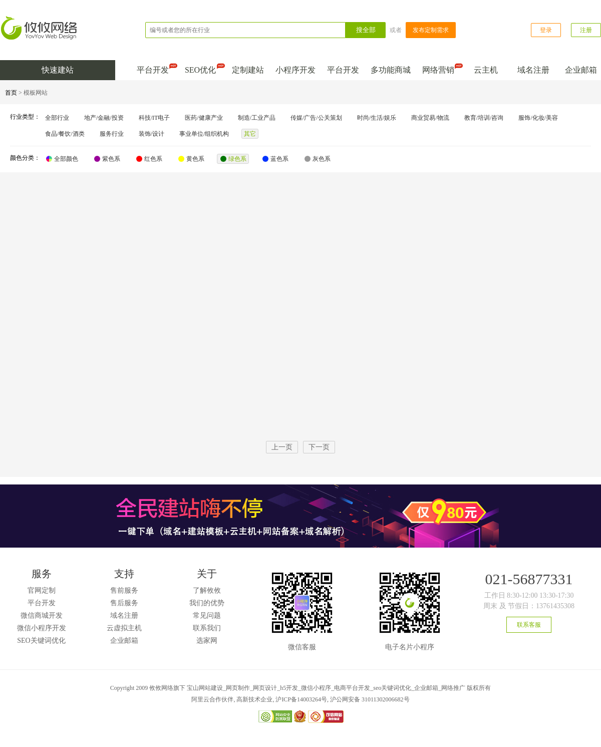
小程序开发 (295, 70)
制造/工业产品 (256, 117)
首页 (11, 92)
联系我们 (207, 628)
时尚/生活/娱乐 (377, 117)
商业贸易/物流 (430, 117)
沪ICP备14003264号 (301, 699)
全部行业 (57, 117)
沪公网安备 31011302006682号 (370, 699)
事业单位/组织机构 (204, 133)
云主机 (486, 70)
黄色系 (191, 158)
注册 (586, 30)
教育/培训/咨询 (484, 117)
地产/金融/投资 (104, 117)
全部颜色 (62, 158)
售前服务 (124, 590)
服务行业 (112, 133)
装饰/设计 (151, 133)
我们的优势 (206, 603)
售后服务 (124, 603)
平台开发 (155, 68)
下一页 (319, 447)
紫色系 (107, 158)
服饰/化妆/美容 (538, 117)
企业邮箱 (581, 70)
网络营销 (440, 68)
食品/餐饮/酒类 (65, 133)
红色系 (149, 158)
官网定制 (42, 590)
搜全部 (366, 30)
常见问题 (207, 615)
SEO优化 (202, 68)
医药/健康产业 (203, 117)
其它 (250, 133)
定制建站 (248, 70)
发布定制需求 (431, 30)
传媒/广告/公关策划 (316, 117)
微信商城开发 (42, 615)
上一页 (281, 447)
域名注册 (533, 70)
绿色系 (233, 158)
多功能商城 (391, 70)
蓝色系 (275, 158)
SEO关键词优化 (41, 640)
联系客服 (529, 624)
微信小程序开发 (41, 628)
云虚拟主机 (124, 628)
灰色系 (318, 158)
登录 (546, 30)
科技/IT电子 (154, 117)
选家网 (206, 640)
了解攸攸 (207, 590)
